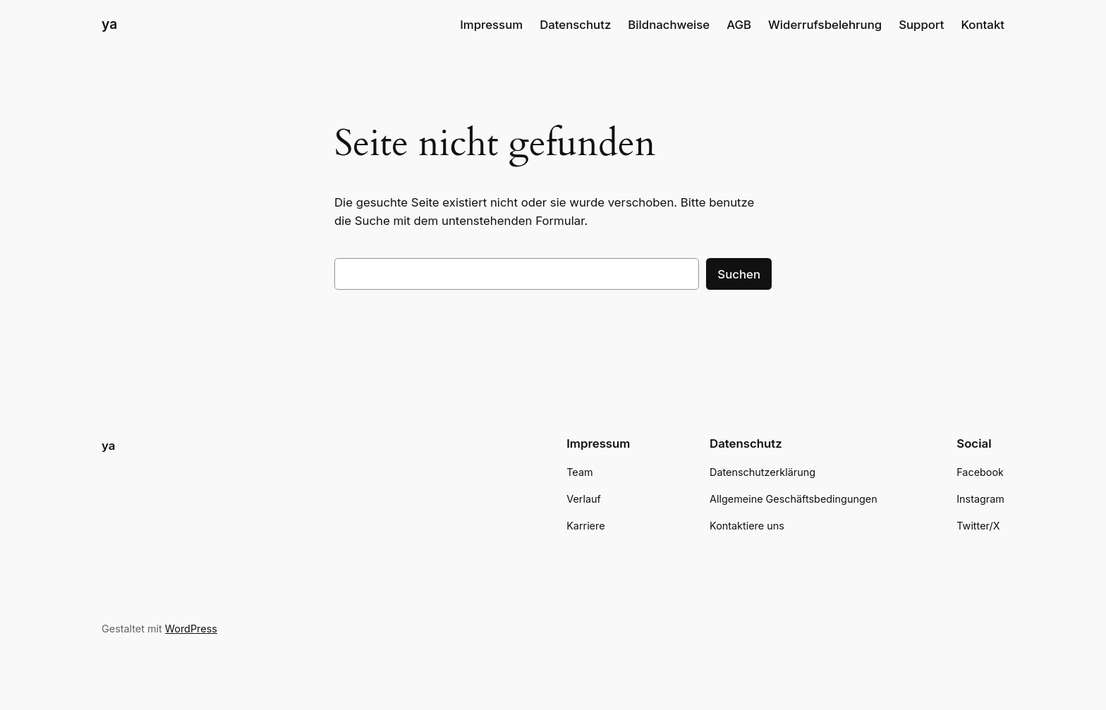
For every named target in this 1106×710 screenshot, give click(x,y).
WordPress (191, 629)
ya (109, 24)
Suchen (738, 274)
